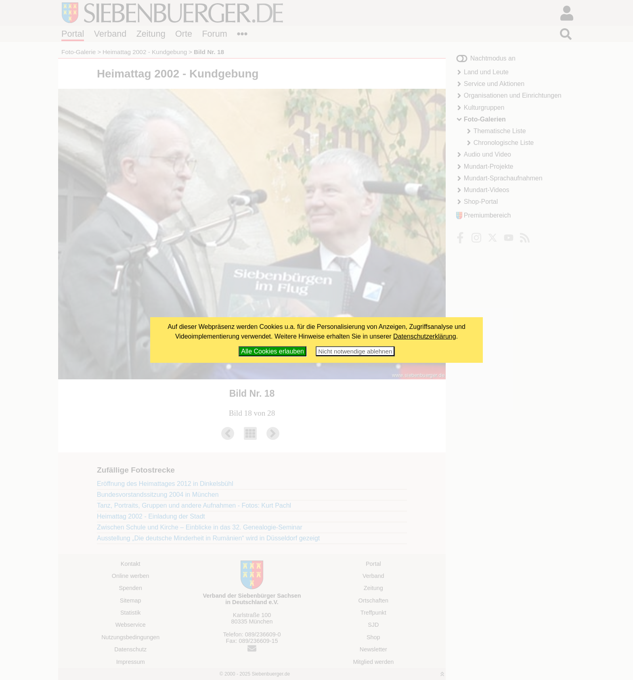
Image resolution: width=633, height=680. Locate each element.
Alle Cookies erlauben (272, 351)
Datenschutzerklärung (424, 336)
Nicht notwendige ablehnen (355, 351)
